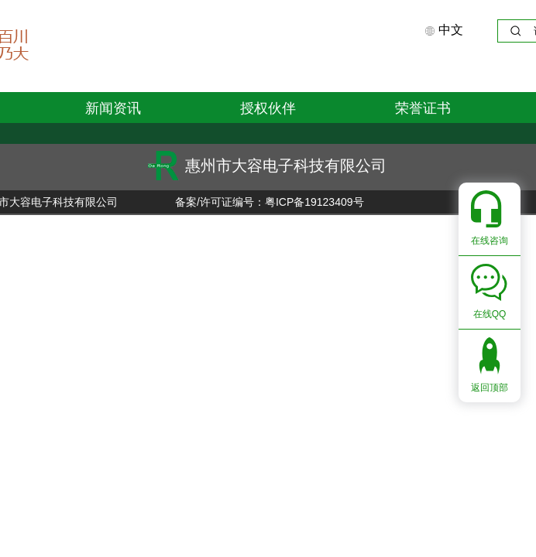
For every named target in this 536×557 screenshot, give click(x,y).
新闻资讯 (113, 108)
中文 (443, 29)
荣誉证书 (423, 108)
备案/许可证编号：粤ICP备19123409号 (267, 202)
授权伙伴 (268, 108)
